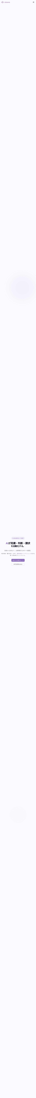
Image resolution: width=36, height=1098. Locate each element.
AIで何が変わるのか (18, 564)
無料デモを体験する (18, 560)
